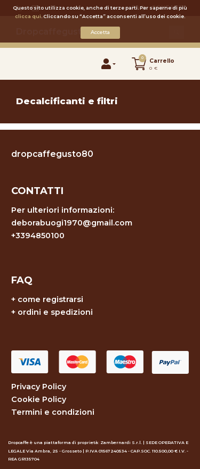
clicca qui (28, 16)
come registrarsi (50, 299)
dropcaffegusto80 (52, 154)
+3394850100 (38, 235)
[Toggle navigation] (27, 63)
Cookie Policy (38, 399)
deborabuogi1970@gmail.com (71, 223)
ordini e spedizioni (55, 312)
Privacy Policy (38, 386)
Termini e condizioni (52, 412)
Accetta (100, 32)
